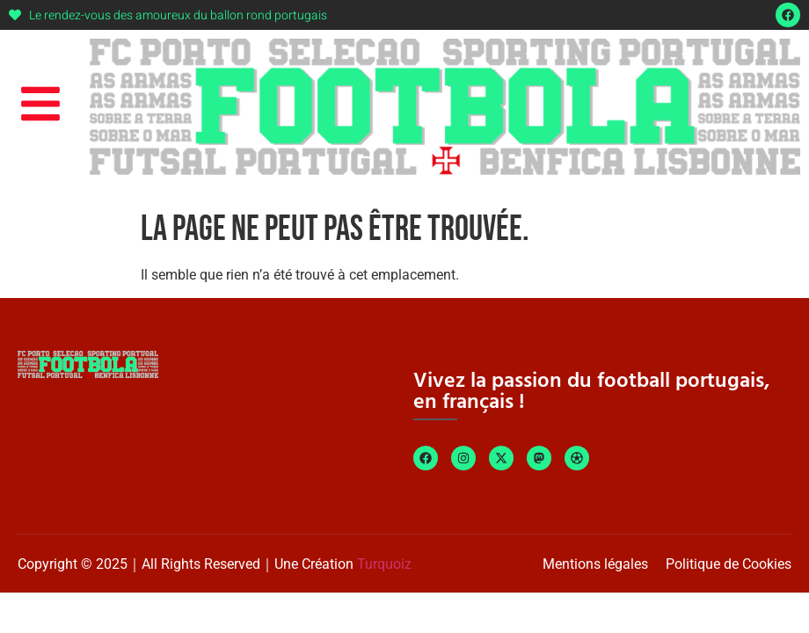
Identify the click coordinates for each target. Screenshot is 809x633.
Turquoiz (384, 564)
